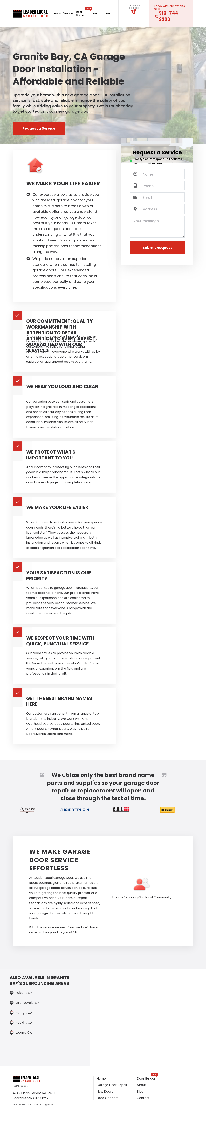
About (96, 13)
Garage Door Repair (112, 1085)
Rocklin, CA (24, 1022)
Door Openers (107, 1098)
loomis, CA (24, 1032)
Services (68, 13)
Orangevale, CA (27, 1002)
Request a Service (38, 128)
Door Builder (83, 13)
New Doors (105, 1091)
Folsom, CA (24, 993)
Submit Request (157, 247)
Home (57, 13)
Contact (107, 13)
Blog (140, 1091)
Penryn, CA (24, 1012)
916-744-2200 (170, 16)
